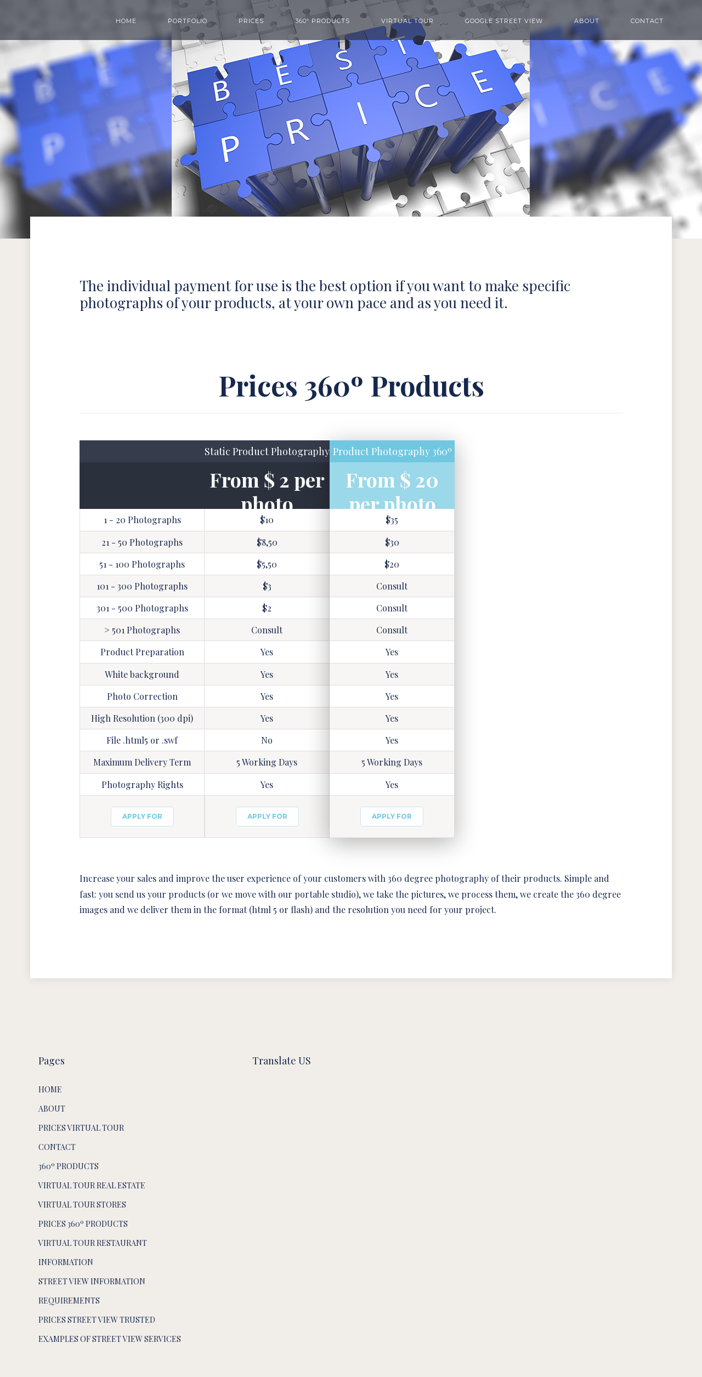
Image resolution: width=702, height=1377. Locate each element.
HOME (126, 21)
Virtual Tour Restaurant (92, 1243)
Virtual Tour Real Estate (91, 1185)
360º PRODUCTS (322, 21)
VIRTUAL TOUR (407, 21)
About (51, 1108)
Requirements (69, 1300)
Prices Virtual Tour (81, 1128)
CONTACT (647, 21)
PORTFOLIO (187, 21)
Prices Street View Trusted (96, 1319)
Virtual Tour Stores (82, 1204)
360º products (68, 1166)
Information (65, 1262)
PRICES (251, 21)
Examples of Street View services (109, 1339)
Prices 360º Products (83, 1224)
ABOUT (586, 21)
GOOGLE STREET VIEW (504, 21)
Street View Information (91, 1281)
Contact (57, 1147)
